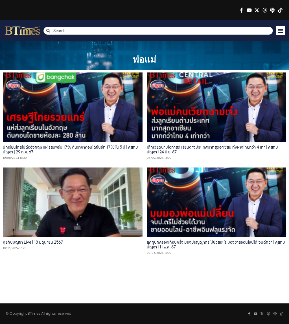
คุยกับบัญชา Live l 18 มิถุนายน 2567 (33, 242)
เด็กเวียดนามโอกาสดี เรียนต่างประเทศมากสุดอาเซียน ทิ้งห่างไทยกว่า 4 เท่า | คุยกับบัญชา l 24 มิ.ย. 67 (212, 149)
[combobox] (158, 31)
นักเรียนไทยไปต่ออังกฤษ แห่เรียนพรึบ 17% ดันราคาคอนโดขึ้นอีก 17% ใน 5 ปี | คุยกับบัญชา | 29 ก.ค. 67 (70, 149)
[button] (280, 30)
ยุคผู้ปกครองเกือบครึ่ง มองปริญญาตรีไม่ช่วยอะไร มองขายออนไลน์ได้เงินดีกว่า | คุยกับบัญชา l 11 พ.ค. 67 (216, 244)
